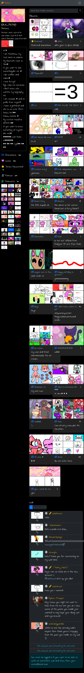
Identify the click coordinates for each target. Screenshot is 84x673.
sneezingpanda (56, 624)
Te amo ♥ (38, 457)
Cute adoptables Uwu (67, 169)
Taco (60, 421)
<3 (35, 105)
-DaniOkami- (55, 525)
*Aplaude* (38, 73)
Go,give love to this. (42, 272)
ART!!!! (60, 137)
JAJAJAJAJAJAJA (65, 348)
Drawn (5, 3)
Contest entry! (40, 169)
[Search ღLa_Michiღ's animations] (53, 11)
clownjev (53, 552)
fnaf (59, 236)
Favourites (38, 236)
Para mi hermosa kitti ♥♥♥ (65, 388)
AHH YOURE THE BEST (68, 105)
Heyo (36, 306)
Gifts (60, 41)
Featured (38, 41)
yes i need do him (42, 489)
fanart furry (39, 201)
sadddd (37, 421)
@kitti (20, 109)
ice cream (38, 348)
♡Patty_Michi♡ (59, 567)
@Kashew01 (50, 578)
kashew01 (55, 513)
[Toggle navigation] (80, 3)
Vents (60, 457)
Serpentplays (55, 537)
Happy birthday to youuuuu (63, 273)
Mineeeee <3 (39, 387)
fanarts (61, 201)
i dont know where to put (65, 308)
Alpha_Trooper (56, 598)
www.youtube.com (55, 544)
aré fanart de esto (42, 137)
